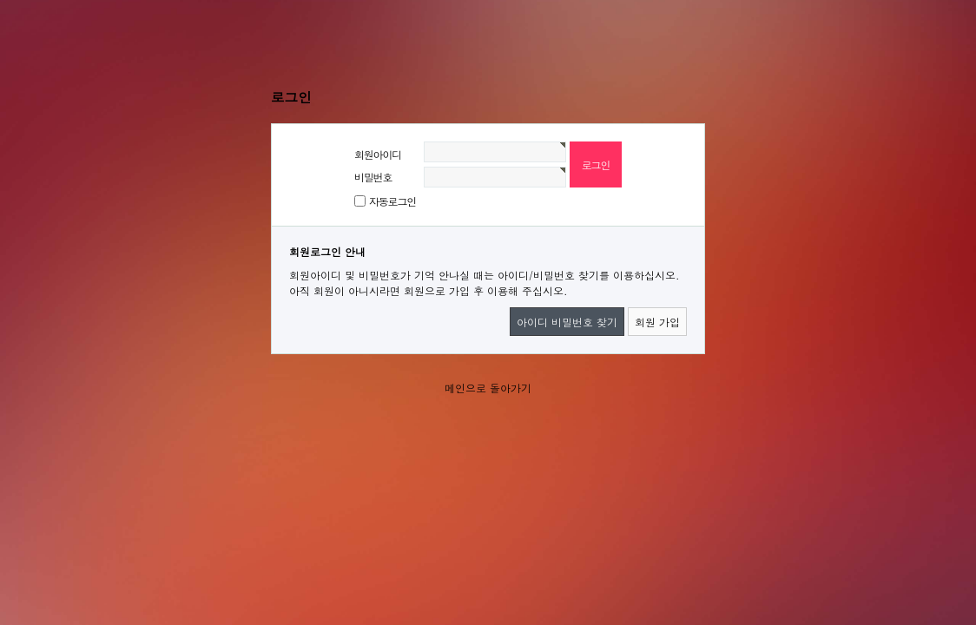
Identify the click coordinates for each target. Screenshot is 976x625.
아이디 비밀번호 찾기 (567, 321)
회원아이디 (377, 154)
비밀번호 (373, 176)
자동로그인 (392, 201)
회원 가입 (657, 321)
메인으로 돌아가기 (488, 387)
